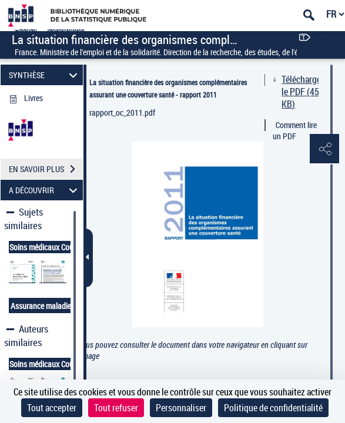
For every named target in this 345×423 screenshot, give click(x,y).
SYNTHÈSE (45, 75)
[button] (324, 149)
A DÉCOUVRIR (45, 190)
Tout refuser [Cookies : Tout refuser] (116, 407)
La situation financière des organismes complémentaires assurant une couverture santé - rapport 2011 (168, 88)
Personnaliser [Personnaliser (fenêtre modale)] (181, 407)
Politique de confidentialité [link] (273, 407)
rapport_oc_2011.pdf (122, 112)
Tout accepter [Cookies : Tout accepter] (51, 407)
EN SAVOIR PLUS (46, 169)
